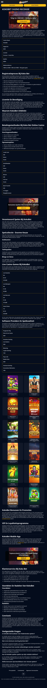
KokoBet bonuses (6, 523)
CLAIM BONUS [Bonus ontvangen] (23, 22)
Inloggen (12, 5)
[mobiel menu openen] (2, 2)
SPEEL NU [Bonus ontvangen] (23, 211)
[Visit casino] (23, 561)
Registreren (34, 5)
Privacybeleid (12, 676)
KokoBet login (37, 80)
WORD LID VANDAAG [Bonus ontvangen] (23, 563)
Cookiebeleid (21, 676)
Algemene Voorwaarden (32, 676)
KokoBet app (21, 546)
